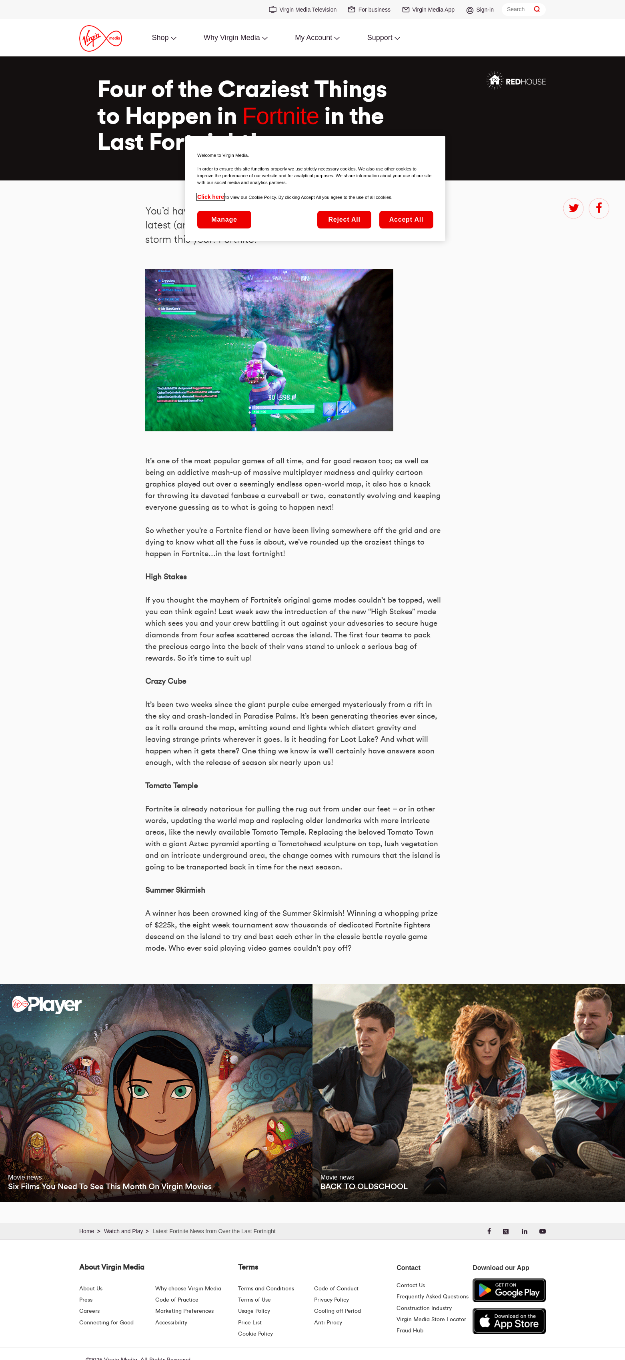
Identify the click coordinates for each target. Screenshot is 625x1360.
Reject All (344, 219)
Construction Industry (424, 1308)
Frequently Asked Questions (433, 1297)
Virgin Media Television (308, 9)
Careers (89, 1311)
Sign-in (485, 9)
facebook (599, 208)
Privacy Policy (331, 1300)
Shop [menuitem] (160, 38)
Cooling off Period (337, 1311)
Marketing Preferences (184, 1311)
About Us (90, 1289)
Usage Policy (254, 1311)
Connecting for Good (106, 1323)
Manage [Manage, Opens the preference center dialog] (224, 219)
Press (85, 1300)
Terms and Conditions (266, 1289)
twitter (573, 208)
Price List (250, 1323)
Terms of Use (254, 1300)
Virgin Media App (433, 9)
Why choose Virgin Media (188, 1289)
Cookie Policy (255, 1334)
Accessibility (171, 1323)
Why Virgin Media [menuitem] (232, 38)
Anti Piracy (328, 1323)
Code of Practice (176, 1300)
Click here (210, 197)
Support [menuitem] (380, 38)
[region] (315, 188)
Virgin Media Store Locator (431, 1319)
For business (375, 9)
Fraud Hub (410, 1331)
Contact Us (411, 1285)
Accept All (406, 219)
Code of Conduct (336, 1289)
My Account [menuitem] (313, 38)
